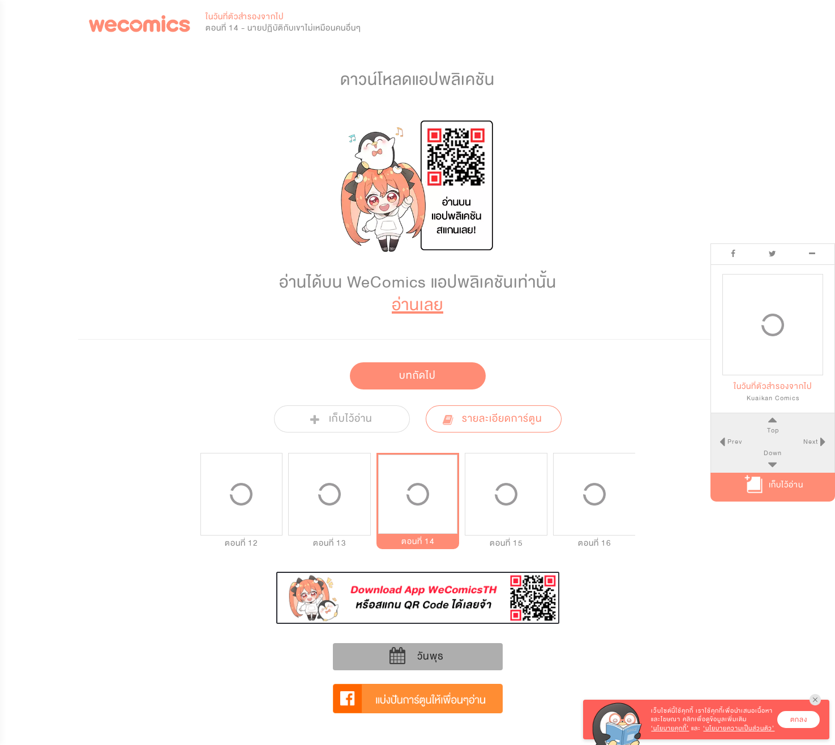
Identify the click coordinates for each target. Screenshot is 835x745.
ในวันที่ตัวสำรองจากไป (244, 17)
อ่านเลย (417, 305)
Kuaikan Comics (773, 398)
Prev (733, 441)
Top (772, 430)
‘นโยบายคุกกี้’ (670, 728)
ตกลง (798, 719)
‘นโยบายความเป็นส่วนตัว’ (738, 728)
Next (811, 441)
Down (773, 453)
